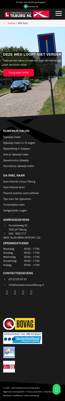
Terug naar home (18, 72)
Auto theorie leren (14, 187)
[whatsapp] (56, 389)
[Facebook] (23, 292)
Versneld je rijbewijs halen (18, 166)
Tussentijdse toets (14, 204)
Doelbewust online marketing (26, 395)
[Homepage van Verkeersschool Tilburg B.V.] (24, 14)
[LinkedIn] (7, 292)
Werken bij (31, 6)
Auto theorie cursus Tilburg (19, 181)
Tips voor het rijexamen (17, 199)
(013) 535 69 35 (15, 279)
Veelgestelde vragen (15, 210)
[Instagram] (15, 292)
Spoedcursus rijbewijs (16, 160)
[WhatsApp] (31, 292)
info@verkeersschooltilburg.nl (26, 285)
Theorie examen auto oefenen (21, 193)
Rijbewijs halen (12, 137)
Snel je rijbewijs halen (16, 154)
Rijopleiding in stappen (16, 148)
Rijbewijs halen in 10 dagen (19, 143)
